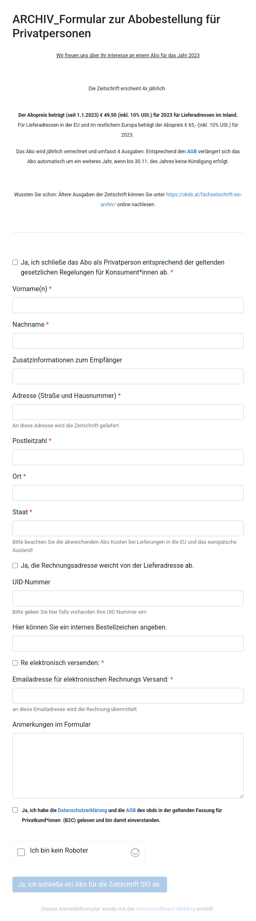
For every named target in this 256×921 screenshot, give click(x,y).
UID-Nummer (31, 582)
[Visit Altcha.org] (135, 852)
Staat (22, 512)
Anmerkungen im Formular (51, 724)
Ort (19, 476)
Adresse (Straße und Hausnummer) (66, 396)
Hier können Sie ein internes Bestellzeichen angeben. (89, 627)
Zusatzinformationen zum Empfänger (67, 360)
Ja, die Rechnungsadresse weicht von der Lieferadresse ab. (107, 565)
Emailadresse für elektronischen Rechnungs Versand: (92, 679)
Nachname (30, 324)
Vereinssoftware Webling (166, 909)
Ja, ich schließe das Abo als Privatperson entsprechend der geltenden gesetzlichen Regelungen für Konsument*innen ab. (123, 267)
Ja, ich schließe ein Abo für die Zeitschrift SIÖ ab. (90, 884)
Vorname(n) (32, 289)
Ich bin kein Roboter (59, 850)
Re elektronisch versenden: (62, 663)
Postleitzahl (31, 441)
